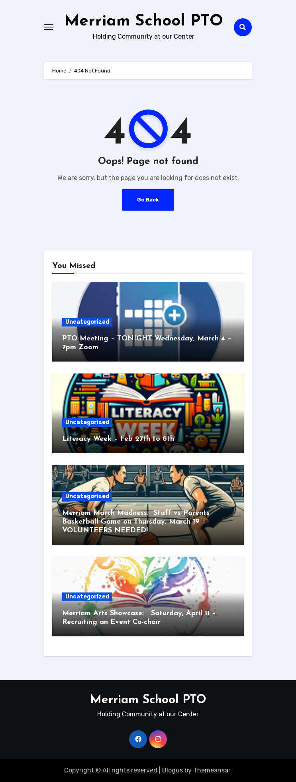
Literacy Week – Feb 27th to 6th (118, 439)
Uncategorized (87, 322)
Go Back (148, 200)
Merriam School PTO (143, 21)
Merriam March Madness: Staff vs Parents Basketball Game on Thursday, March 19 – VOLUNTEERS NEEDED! (136, 521)
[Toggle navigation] (48, 27)
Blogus (172, 770)
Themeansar (211, 770)
